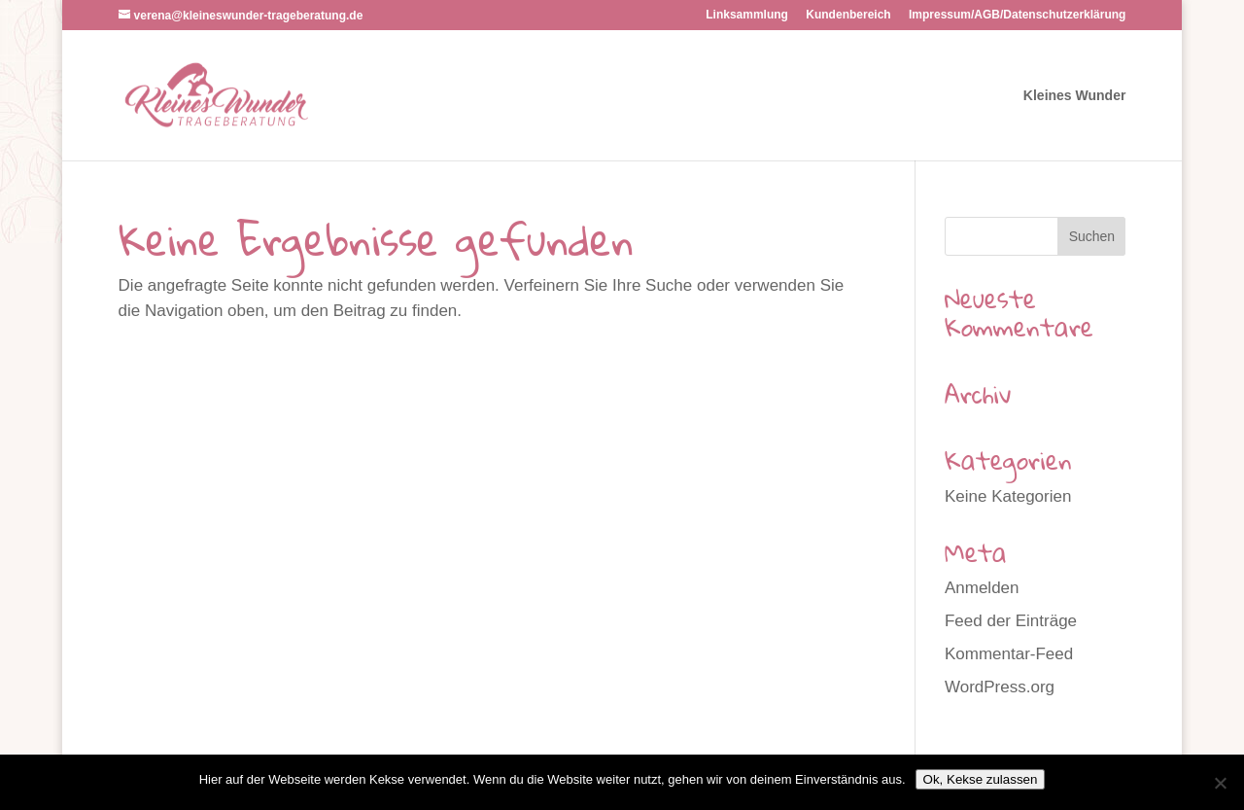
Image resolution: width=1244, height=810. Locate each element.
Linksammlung (747, 15)
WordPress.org (999, 687)
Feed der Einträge (1011, 621)
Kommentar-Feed (1009, 654)
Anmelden (982, 588)
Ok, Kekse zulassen (980, 779)
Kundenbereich (848, 15)
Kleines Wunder (1074, 95)
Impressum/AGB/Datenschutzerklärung (1017, 15)
